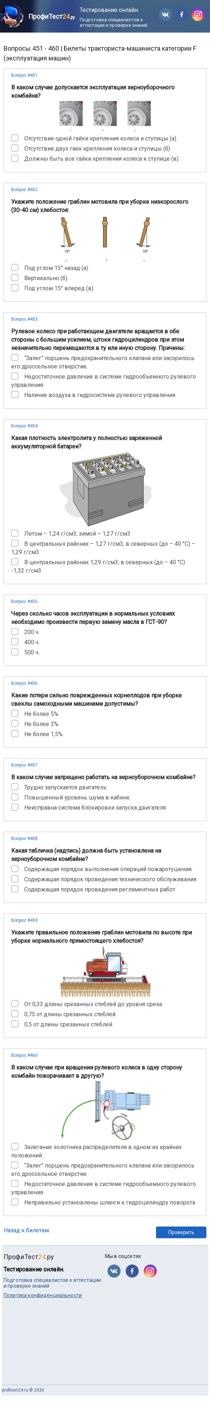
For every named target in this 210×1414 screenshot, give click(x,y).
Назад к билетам (26, 1230)
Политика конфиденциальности (43, 1295)
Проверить (181, 1232)
